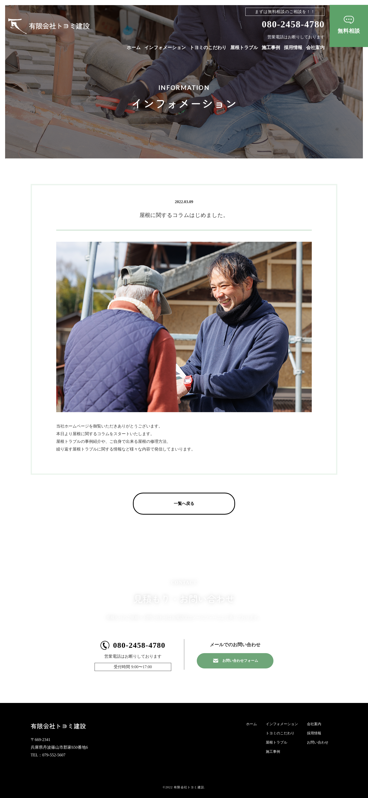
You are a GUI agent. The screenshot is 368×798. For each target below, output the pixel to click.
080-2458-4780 (293, 24)
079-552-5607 (53, 755)
